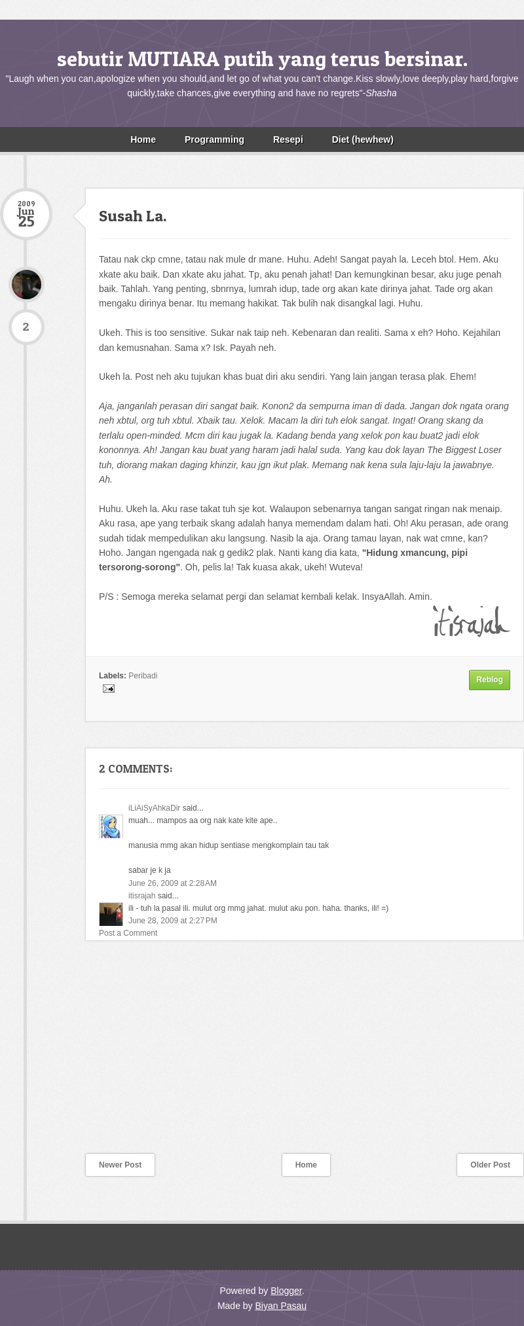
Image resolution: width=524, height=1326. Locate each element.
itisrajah (141, 895)
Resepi (288, 139)
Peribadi (142, 675)
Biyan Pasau (281, 1305)
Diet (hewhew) (363, 139)
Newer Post (120, 1164)
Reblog (489, 679)
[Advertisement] (98, 1055)
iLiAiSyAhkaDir (154, 808)
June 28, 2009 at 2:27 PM (172, 920)
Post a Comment (128, 933)
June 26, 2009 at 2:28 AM (172, 883)
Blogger (286, 1290)
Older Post (490, 1164)
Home (143, 139)
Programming (214, 139)
